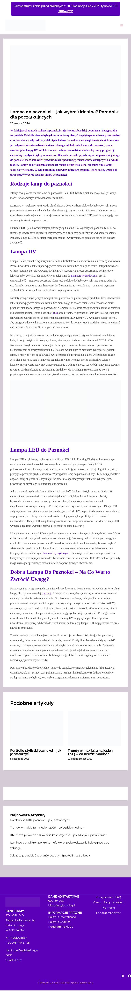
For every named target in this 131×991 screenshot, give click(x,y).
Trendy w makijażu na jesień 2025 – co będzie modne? (47, 828)
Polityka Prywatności (62, 917)
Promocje (108, 907)
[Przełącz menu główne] (122, 26)
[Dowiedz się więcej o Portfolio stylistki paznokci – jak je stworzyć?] (36, 729)
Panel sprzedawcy (108, 912)
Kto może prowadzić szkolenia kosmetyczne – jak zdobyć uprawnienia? (58, 836)
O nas (97, 902)
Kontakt (118, 902)
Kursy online (104, 897)
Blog (107, 902)
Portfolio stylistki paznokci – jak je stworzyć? (40, 821)
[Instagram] (122, 976)
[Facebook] (129, 976)
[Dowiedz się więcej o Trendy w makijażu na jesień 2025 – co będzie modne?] (94, 729)
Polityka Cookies (59, 922)
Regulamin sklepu (60, 927)
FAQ (118, 897)
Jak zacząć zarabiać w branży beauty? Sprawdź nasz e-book (50, 856)
